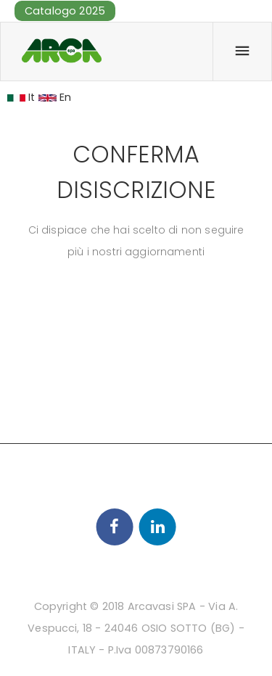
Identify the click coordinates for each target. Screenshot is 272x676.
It (21, 97)
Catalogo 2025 (65, 11)
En (55, 97)
